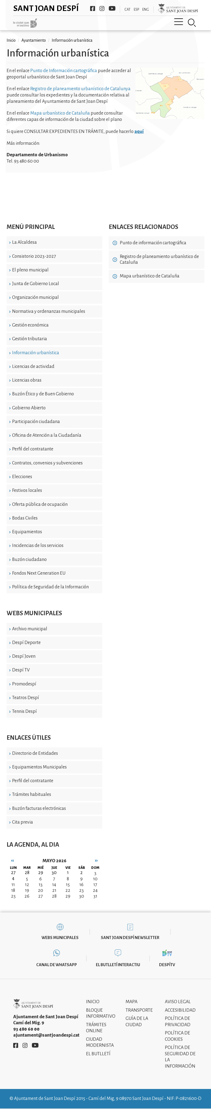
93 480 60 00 (26, 1029)
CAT (127, 10)
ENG (145, 10)
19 (27, 890)
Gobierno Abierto (29, 407)
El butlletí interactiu (118, 965)
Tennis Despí (24, 711)
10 (95, 879)
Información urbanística (35, 352)
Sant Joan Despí (46, 8)
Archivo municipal (29, 628)
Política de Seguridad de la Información (50, 587)
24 (95, 890)
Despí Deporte (26, 642)
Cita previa (22, 822)
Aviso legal (178, 1001)
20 (40, 890)
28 (54, 896)
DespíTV (167, 965)
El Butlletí (98, 1053)
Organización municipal (35, 297)
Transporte (139, 1010)
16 (81, 884)
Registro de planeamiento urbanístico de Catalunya (80, 88)
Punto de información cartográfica (153, 242)
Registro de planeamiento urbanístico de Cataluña (159, 259)
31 (95, 896)
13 (41, 884)
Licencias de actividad (33, 366)
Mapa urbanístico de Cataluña (60, 113)
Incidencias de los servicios (37, 545)
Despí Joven (23, 656)
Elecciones (22, 476)
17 (95, 884)
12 (27, 884)
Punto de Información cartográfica (63, 70)
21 (54, 890)
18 (13, 890)
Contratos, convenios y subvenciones (47, 463)
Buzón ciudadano (29, 559)
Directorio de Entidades (35, 753)
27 (40, 896)
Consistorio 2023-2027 (34, 256)
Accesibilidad (180, 1010)
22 (67, 890)
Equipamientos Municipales (39, 767)
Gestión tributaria (29, 338)
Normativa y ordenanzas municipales (48, 311)
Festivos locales (27, 490)
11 (13, 884)
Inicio (11, 40)
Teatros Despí (25, 697)
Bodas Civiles (25, 518)
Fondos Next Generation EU (38, 573)
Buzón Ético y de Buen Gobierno (43, 394)
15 (68, 884)
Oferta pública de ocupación (40, 504)
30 (81, 896)
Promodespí (24, 684)
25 (13, 896)
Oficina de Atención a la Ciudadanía (46, 435)
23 (81, 890)
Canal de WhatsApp (56, 965)
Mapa (131, 1001)
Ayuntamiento (33, 40)
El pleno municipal (30, 270)
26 (26, 896)
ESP (136, 10)
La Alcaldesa (24, 242)
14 (54, 884)
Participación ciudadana (36, 421)
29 (67, 896)
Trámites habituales (31, 794)
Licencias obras (26, 380)
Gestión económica (30, 325)
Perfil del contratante (32, 449)
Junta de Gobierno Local (35, 283)
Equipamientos (27, 531)
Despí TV (21, 670)
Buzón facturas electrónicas (39, 808)
